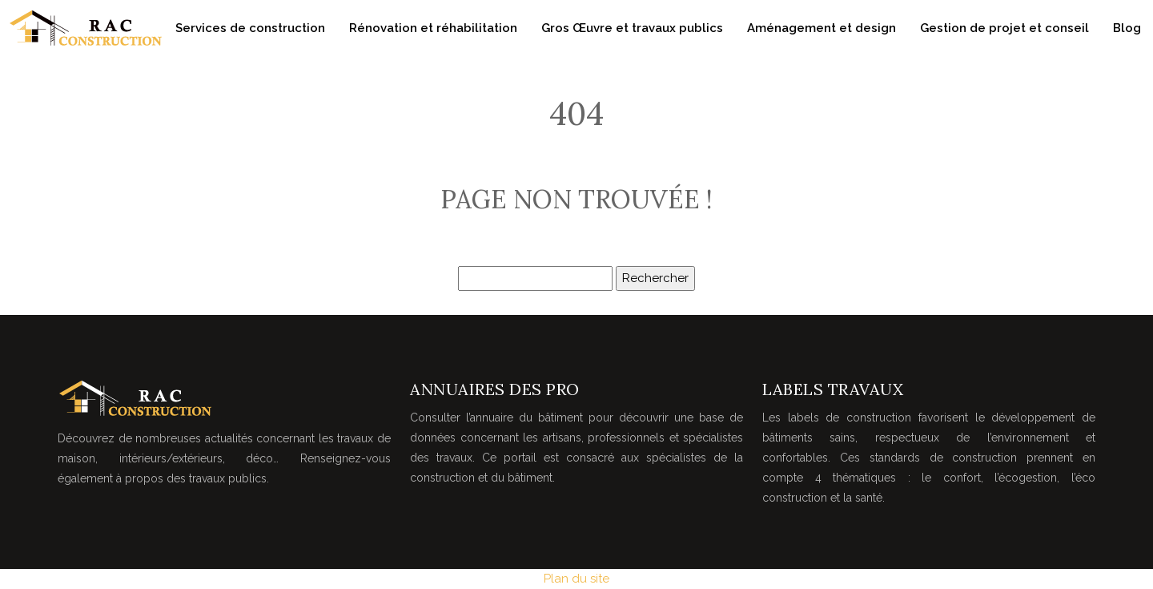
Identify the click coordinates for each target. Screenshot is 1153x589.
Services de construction (250, 28)
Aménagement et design (821, 28)
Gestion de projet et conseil (1004, 28)
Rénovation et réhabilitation (433, 28)
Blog (1127, 28)
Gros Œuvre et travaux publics (632, 28)
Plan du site (576, 578)
